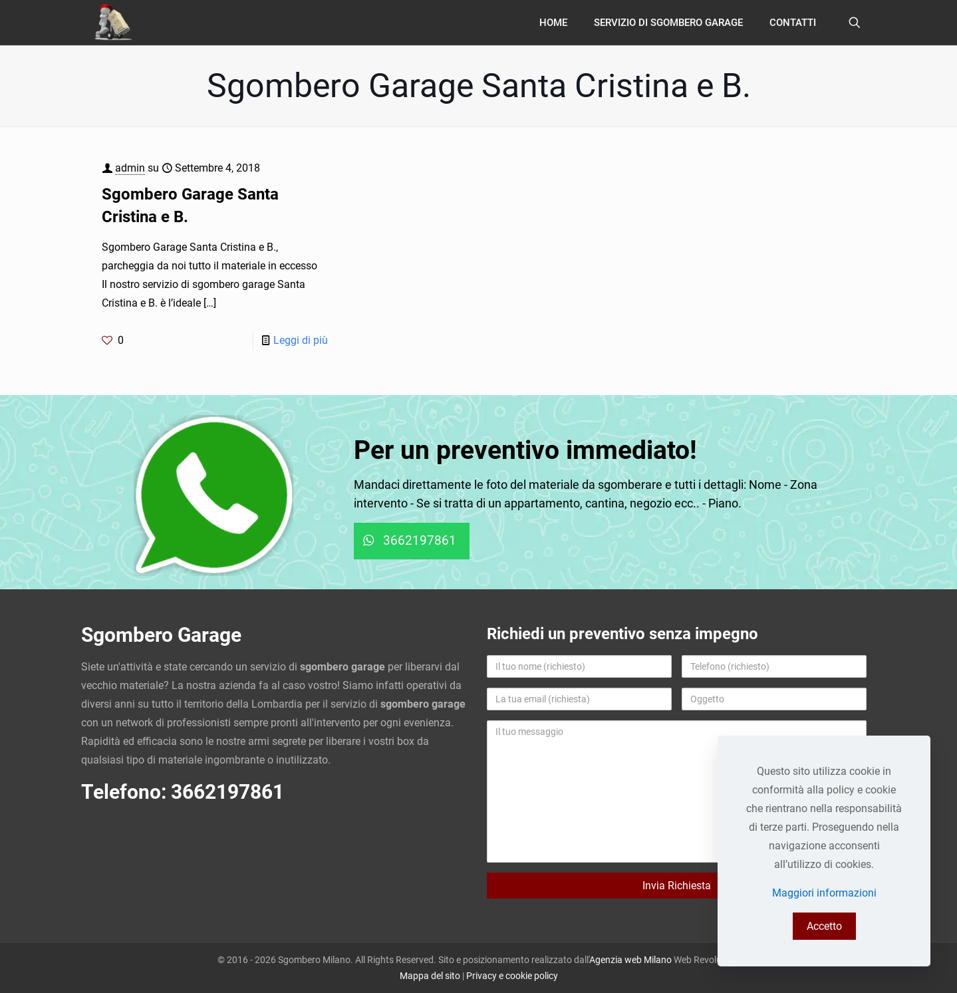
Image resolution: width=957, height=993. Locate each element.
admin (130, 168)
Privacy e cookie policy (512, 975)
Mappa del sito (430, 975)
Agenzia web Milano (630, 959)
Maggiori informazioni (824, 893)
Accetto (824, 926)
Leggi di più (300, 340)
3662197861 (227, 791)
